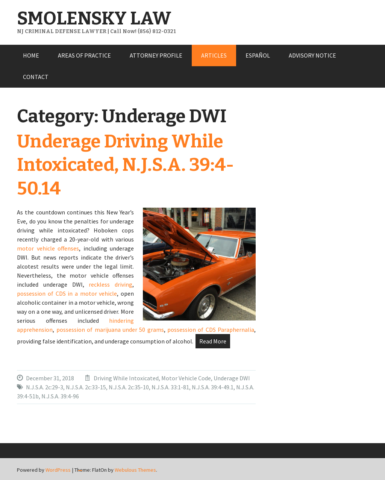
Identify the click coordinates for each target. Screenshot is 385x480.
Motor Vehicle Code (186, 378)
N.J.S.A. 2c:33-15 (86, 387)
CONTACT (36, 77)
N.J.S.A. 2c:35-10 (129, 387)
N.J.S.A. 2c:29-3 (44, 387)
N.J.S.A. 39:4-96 (60, 396)
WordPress (58, 469)
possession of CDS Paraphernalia (210, 329)
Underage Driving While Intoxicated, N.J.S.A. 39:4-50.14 (125, 165)
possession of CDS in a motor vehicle (67, 293)
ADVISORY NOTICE (312, 55)
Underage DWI (232, 378)
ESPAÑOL (258, 55)
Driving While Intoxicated (126, 378)
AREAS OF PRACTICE (84, 55)
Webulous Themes (135, 469)
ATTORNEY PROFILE (156, 55)
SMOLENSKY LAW (94, 18)
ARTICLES (214, 55)
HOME (31, 55)
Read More (212, 341)
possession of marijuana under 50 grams (110, 329)
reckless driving (110, 284)
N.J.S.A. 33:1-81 (170, 387)
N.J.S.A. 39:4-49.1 (212, 387)
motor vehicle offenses (48, 248)
